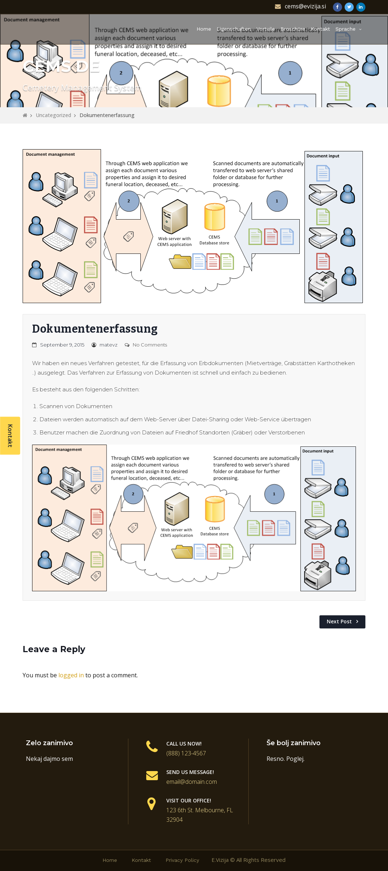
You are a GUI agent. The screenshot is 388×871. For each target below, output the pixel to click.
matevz (108, 345)
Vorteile (265, 29)
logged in (71, 675)
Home (204, 29)
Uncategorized (53, 115)
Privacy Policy (182, 860)
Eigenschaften (234, 29)
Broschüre (292, 29)
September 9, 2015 (62, 345)
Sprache (345, 29)
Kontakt (320, 29)
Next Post (339, 621)
